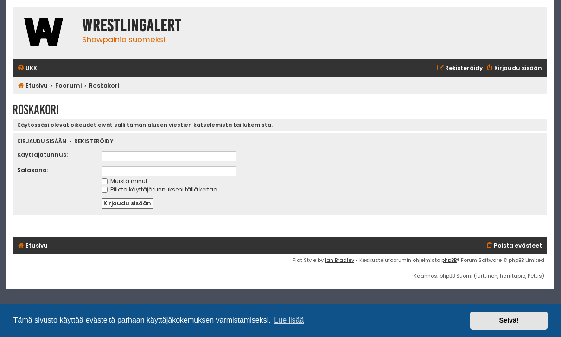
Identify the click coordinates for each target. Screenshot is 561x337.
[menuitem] (27, 68)
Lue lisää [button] (289, 320)
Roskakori (36, 109)
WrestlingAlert (131, 25)
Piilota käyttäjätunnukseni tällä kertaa (159, 189)
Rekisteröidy (94, 141)
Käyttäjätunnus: (42, 155)
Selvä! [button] (508, 320)
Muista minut (124, 181)
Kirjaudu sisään (41, 141)
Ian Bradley (339, 260)
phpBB (449, 260)
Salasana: (32, 170)
